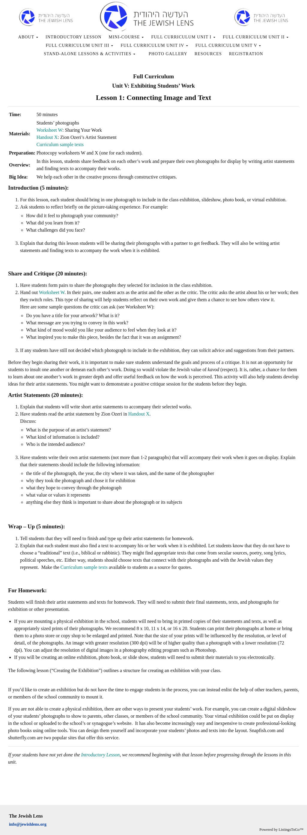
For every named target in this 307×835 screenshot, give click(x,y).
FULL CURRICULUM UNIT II (256, 37)
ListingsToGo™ (291, 829)
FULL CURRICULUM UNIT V (228, 45)
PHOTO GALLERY (168, 54)
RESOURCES (208, 54)
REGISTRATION (246, 54)
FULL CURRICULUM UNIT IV (155, 45)
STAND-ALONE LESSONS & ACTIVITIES (90, 54)
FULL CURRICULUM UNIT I (183, 37)
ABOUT (28, 37)
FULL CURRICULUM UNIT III (79, 45)
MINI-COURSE (126, 37)
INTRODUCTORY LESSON (74, 37)
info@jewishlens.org (27, 824)
